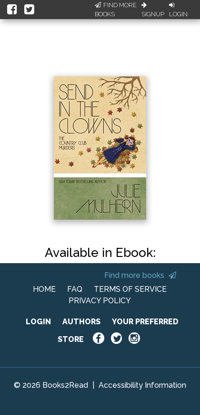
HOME (44, 289)
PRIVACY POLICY (100, 300)
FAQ (74, 289)
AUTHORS (81, 321)
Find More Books (116, 9)
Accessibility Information (142, 385)
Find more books (140, 275)
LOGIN (38, 321)
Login (178, 10)
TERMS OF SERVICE (130, 289)
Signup (152, 10)
